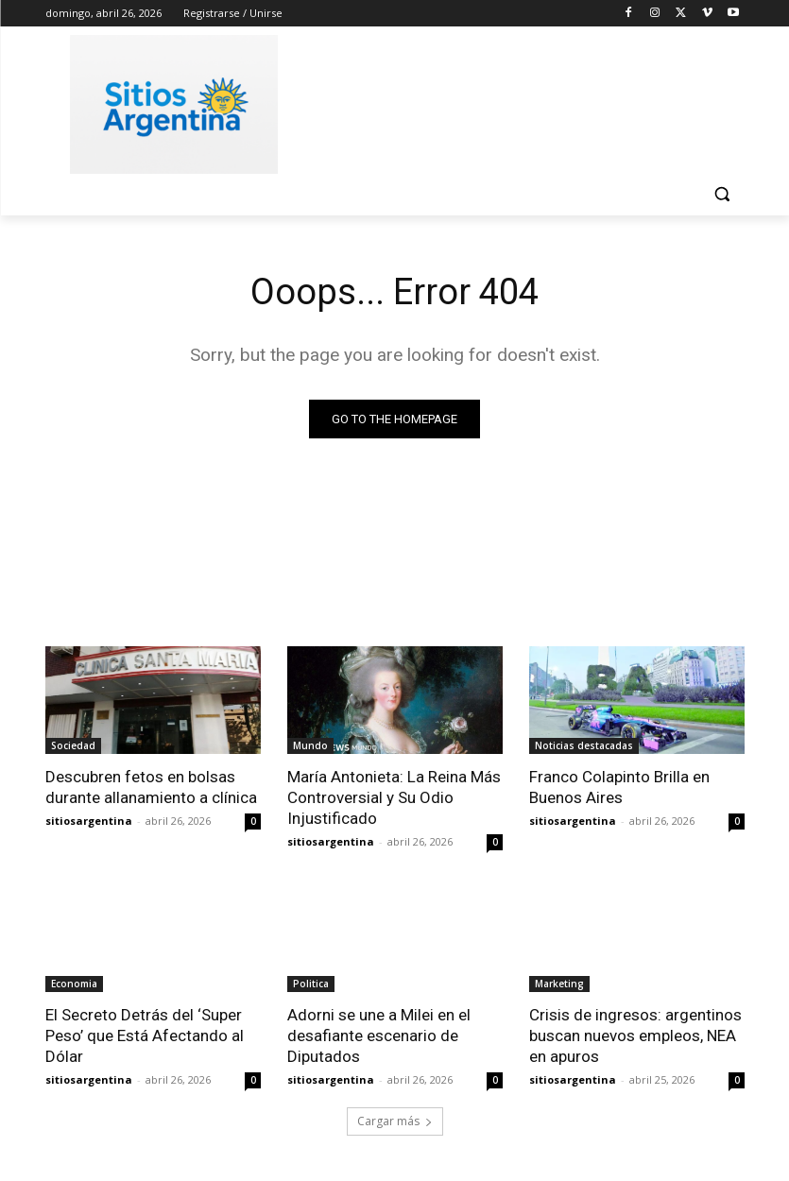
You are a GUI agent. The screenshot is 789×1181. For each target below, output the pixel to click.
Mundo (310, 745)
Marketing (559, 983)
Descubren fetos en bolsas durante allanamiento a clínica (151, 787)
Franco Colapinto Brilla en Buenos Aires (619, 787)
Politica (311, 983)
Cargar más (395, 1121)
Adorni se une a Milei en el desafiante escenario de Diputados (379, 1035)
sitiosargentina (88, 820)
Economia (74, 983)
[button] (722, 194)
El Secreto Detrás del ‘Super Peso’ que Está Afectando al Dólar (144, 1035)
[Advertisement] (523, 101)
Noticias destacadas (584, 745)
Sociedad (73, 745)
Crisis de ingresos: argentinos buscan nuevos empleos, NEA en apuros (635, 1035)
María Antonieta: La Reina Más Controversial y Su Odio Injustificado (394, 797)
